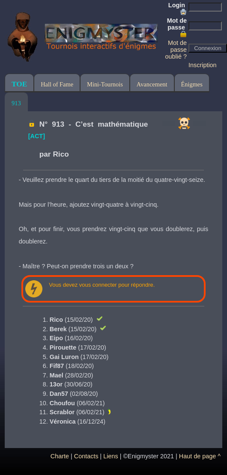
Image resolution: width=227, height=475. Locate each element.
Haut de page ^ (200, 456)
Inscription (202, 65)
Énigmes (192, 84)
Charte (60, 456)
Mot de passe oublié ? (176, 49)
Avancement (152, 84)
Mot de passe (177, 27)
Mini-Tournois (105, 84)
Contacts (86, 456)
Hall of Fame (57, 84)
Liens (110, 456)
